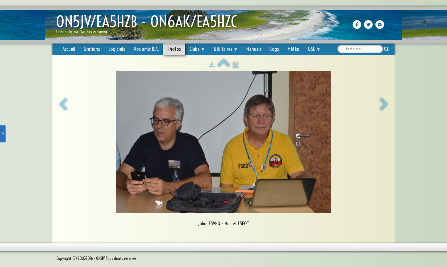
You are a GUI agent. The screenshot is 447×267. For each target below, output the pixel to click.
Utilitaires (226, 49)
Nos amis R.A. (146, 49)
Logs (274, 49)
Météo (293, 49)
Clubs (197, 49)
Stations (92, 49)
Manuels (254, 49)
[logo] (148, 25)
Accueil (68, 49)
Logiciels (117, 49)
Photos (174, 49)
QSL (314, 49)
